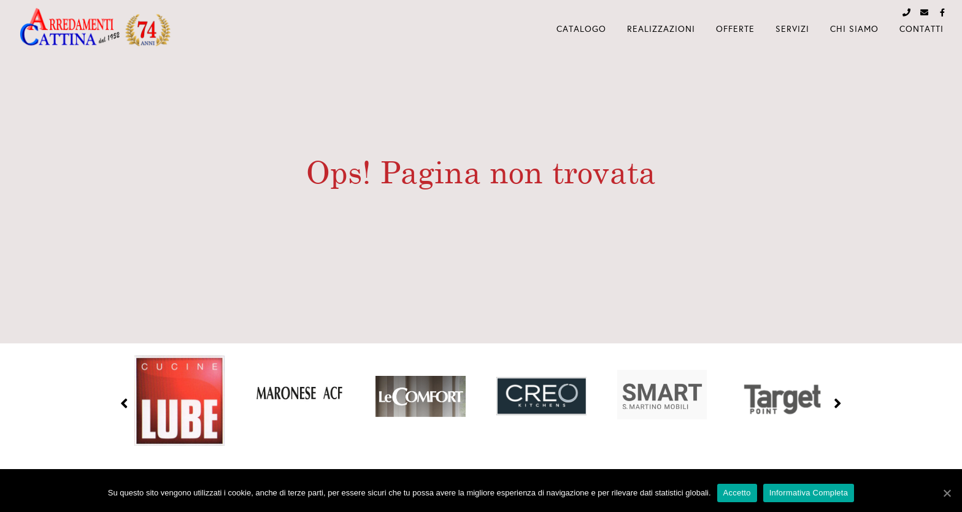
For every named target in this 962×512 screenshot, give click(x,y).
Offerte (735, 29)
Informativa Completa (808, 492)
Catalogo (581, 29)
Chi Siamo (854, 29)
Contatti (921, 29)
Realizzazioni (661, 29)
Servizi (792, 29)
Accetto (737, 492)
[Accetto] (947, 493)
